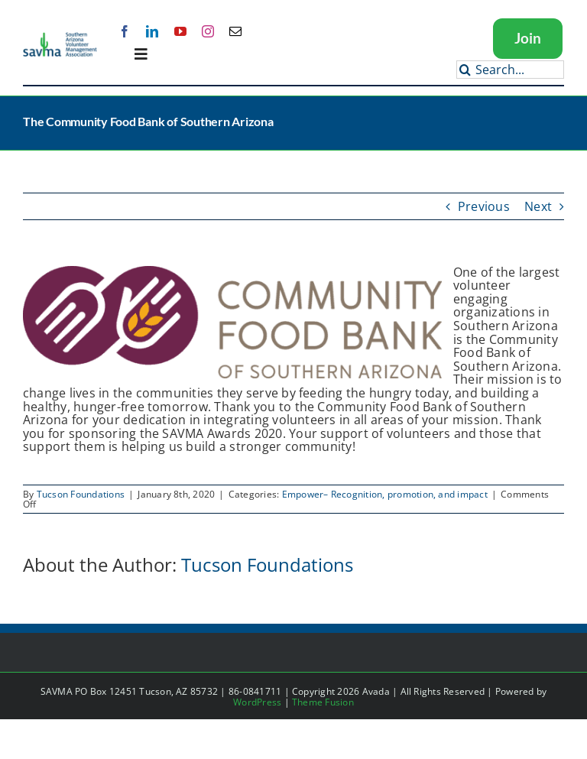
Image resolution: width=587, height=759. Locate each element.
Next (538, 206)
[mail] (235, 31)
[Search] (465, 69)
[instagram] (208, 31)
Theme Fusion (323, 702)
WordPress (257, 702)
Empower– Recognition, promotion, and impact (385, 494)
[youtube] (180, 31)
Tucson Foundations (81, 494)
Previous (484, 206)
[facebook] (124, 31)
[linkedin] (152, 31)
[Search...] (510, 69)
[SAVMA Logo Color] (60, 37)
